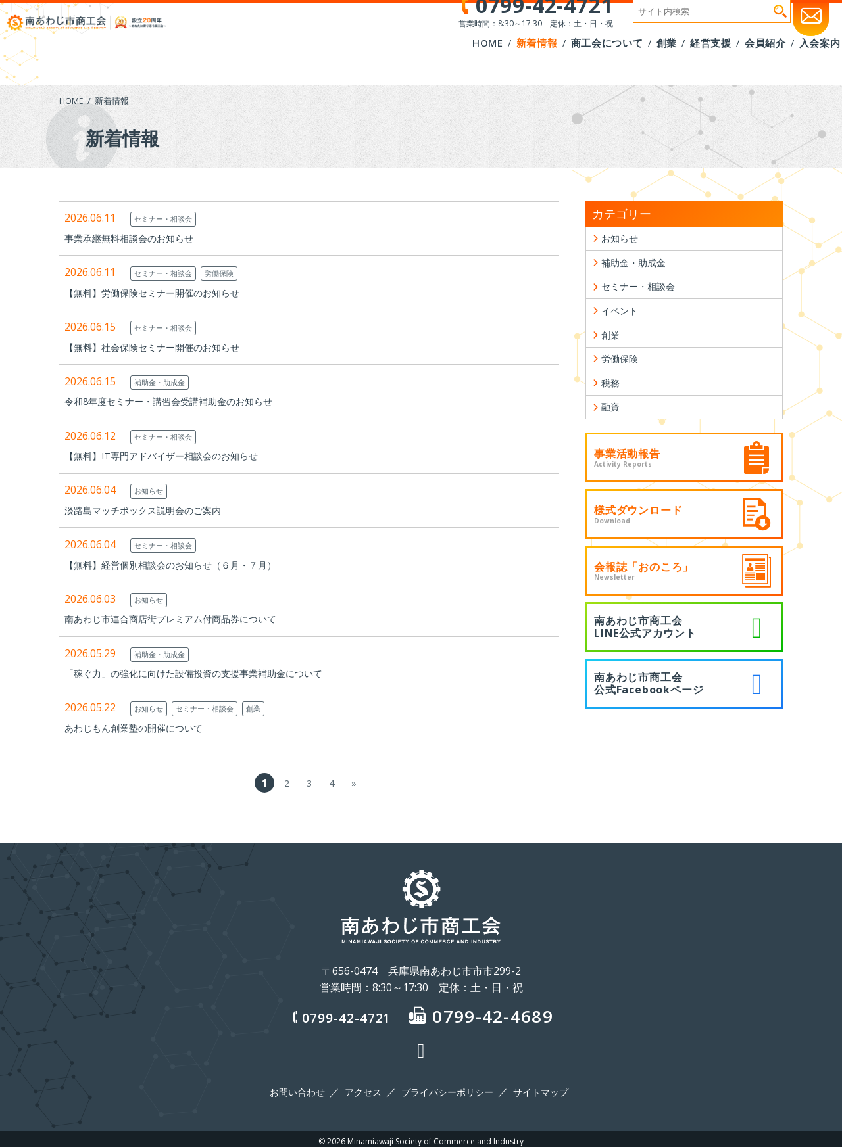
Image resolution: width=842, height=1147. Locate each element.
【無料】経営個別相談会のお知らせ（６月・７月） (185, 564)
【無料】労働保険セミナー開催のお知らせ (164, 292)
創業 (271, 708)
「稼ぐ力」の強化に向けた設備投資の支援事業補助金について (211, 673)
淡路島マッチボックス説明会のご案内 (153, 510)
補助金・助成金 (164, 382)
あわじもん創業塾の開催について (143, 727)
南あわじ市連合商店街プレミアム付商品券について (185, 618)
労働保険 (233, 273)
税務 (611, 401)
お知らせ (151, 490)
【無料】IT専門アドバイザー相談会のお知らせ (174, 455)
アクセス (365, 1090)
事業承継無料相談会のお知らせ (138, 238)
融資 (611, 428)
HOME (71, 100)
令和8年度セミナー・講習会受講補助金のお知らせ (183, 401)
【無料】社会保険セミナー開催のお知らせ (164, 347)
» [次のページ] (354, 783)
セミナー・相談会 (168, 218)
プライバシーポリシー (446, 1090)
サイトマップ (536, 1090)
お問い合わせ (302, 1090)
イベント (622, 321)
